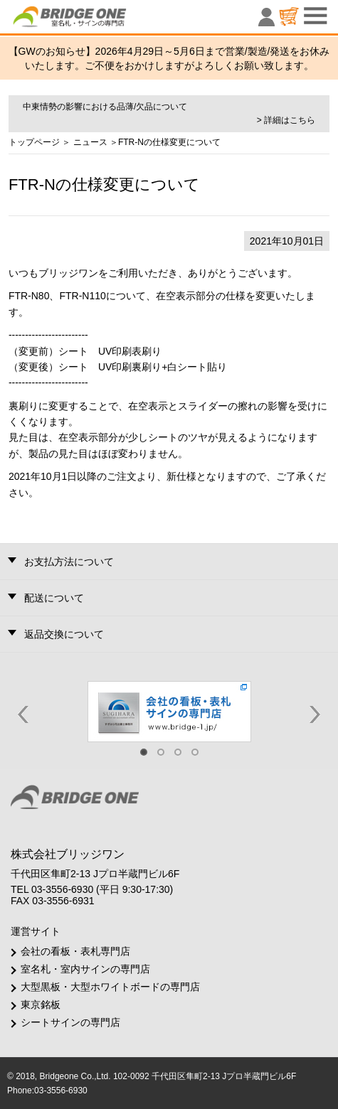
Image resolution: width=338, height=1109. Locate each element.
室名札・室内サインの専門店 (85, 969)
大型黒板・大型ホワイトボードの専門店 (110, 986)
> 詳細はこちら (286, 120)
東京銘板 (40, 1004)
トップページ (34, 142)
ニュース (90, 142)
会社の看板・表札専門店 (75, 951)
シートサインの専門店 (70, 1022)
